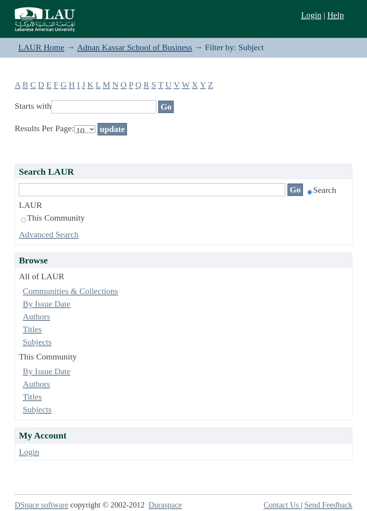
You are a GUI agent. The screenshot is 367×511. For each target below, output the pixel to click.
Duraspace (165, 505)
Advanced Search (49, 234)
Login (311, 15)
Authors (36, 316)
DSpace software (41, 505)
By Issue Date (46, 304)
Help (335, 15)
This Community (53, 218)
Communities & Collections (70, 291)
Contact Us (282, 505)
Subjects (37, 342)
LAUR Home (41, 47)
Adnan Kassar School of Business (134, 47)
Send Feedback (328, 505)
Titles (32, 329)
